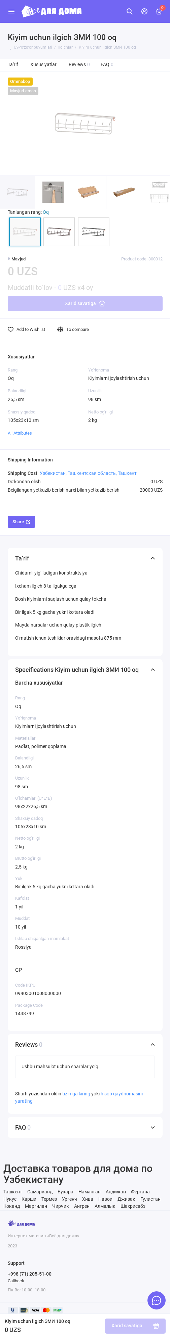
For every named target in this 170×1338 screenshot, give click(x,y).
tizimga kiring (76, 1094)
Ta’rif (13, 64)
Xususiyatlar (43, 64)
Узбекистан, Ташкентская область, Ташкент (88, 473)
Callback (16, 1280)
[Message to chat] (156, 1300)
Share (21, 521)
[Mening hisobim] (144, 11)
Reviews (79, 64)
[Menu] (11, 11)
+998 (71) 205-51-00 (30, 1274)
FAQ (107, 64)
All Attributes (20, 433)
